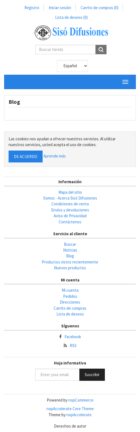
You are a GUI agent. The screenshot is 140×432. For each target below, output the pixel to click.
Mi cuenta (70, 290)
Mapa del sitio (70, 192)
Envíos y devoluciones (70, 210)
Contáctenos (70, 221)
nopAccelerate (79, 414)
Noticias (70, 250)
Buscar (70, 244)
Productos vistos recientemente (70, 262)
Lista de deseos (70, 314)
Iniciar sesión (60, 7)
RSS (73, 345)
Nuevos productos (70, 267)
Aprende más (54, 156)
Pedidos (70, 296)
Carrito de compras (99, 7)
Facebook (72, 336)
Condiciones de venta (70, 203)
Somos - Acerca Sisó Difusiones (70, 198)
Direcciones (70, 302)
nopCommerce (81, 400)
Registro (31, 7)
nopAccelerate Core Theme (70, 408)
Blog (70, 255)
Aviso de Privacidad (70, 215)
